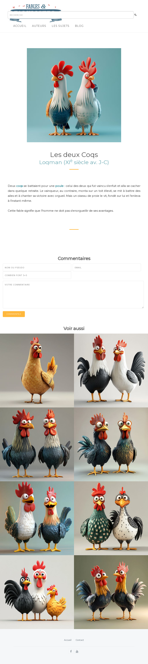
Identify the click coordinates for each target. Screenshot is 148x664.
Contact (80, 640)
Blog (79, 26)
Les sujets (60, 26)
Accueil (20, 26)
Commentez (14, 314)
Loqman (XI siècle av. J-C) (74, 162)
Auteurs (39, 26)
